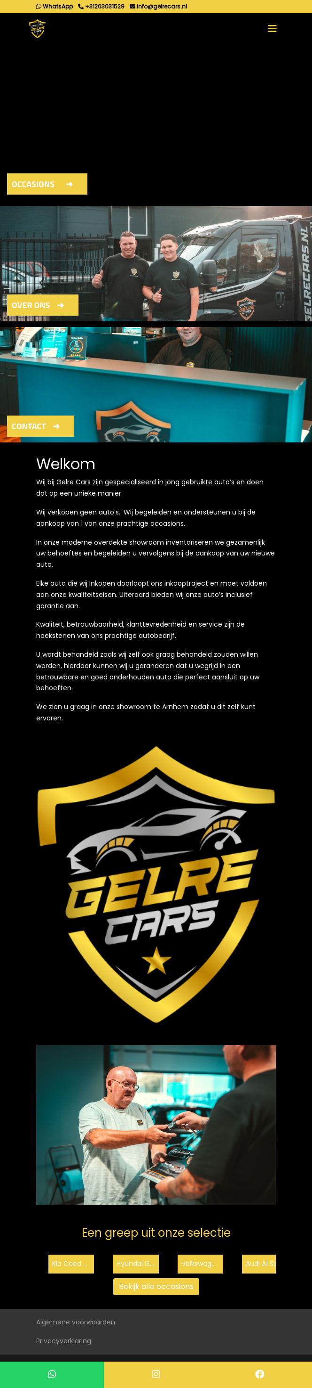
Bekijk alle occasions (156, 1286)
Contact (29, 426)
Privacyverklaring (63, 1341)
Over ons (31, 305)
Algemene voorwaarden (75, 1322)
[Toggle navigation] (272, 29)
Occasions (33, 184)
